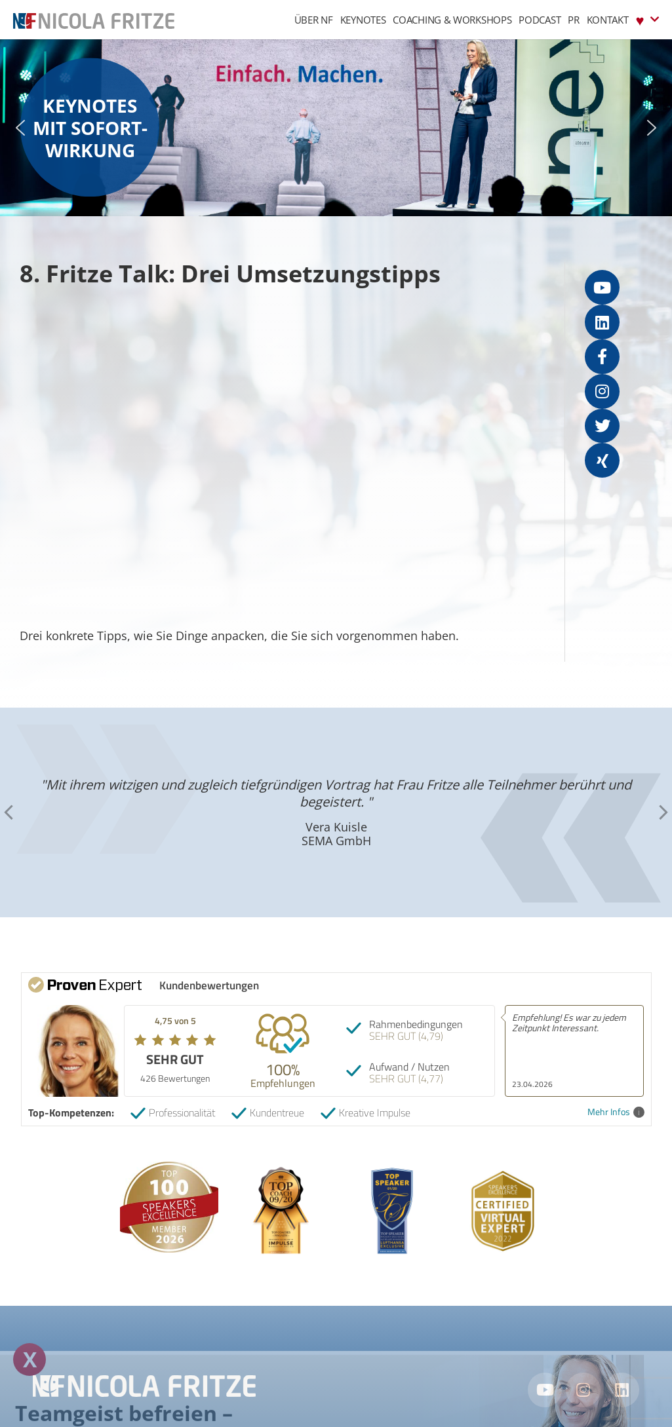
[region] (336, 127)
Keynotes (363, 19)
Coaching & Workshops (452, 19)
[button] (20, 127)
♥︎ (647, 19)
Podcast (540, 19)
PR (573, 19)
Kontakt (608, 19)
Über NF (313, 19)
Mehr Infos (615, 1112)
